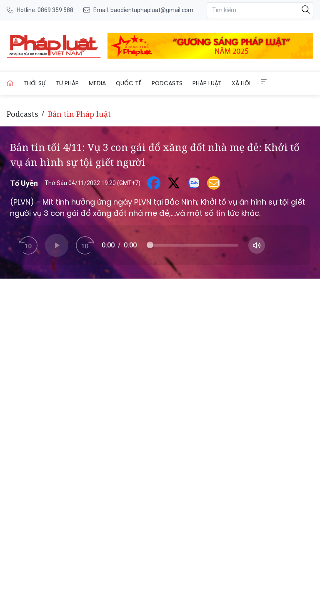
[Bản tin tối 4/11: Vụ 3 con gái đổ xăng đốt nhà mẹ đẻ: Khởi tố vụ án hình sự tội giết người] (54, 45)
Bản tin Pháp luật (79, 114)
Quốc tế (129, 83)
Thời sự (34, 83)
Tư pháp (67, 83)
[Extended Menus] (263, 82)
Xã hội (241, 83)
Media (97, 83)
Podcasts (167, 83)
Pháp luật (207, 83)
